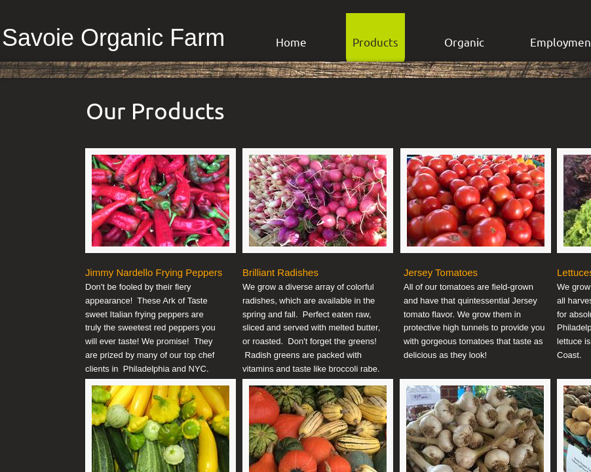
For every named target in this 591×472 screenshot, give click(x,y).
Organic (464, 42)
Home (291, 42)
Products (375, 42)
